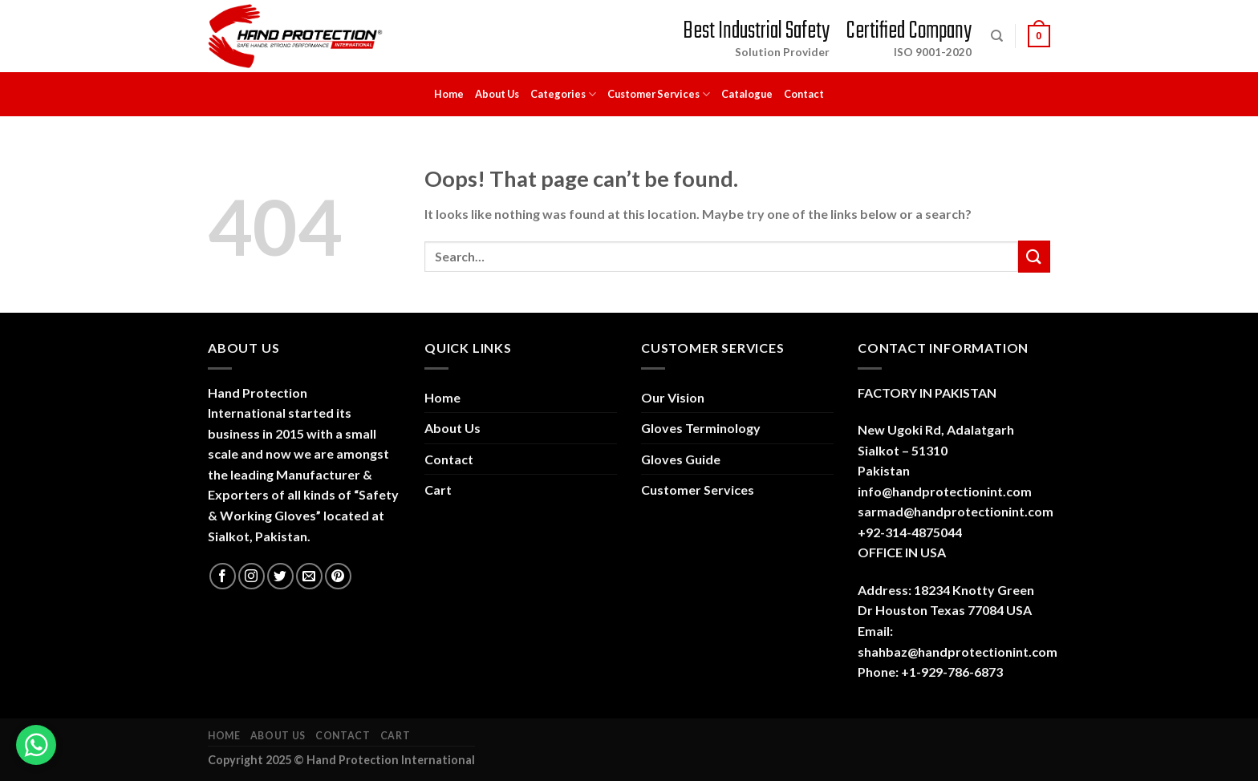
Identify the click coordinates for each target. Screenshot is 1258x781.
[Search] (997, 36)
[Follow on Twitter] (280, 576)
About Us (497, 93)
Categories (563, 94)
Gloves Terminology (701, 427)
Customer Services (658, 94)
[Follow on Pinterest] (338, 576)
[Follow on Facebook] (222, 576)
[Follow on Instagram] (251, 576)
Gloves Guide (680, 459)
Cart (438, 489)
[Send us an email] (309, 576)
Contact (804, 93)
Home (449, 93)
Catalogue (747, 93)
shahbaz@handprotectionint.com (957, 651)
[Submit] (1034, 256)
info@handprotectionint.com (945, 491)
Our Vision (672, 397)
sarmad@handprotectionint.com (955, 511)
